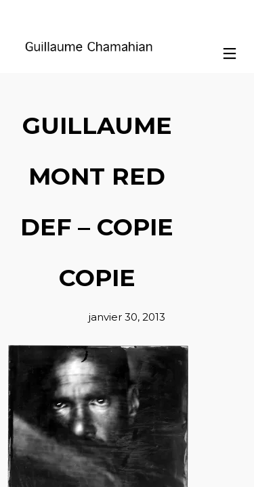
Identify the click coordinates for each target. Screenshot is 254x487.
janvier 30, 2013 (127, 316)
